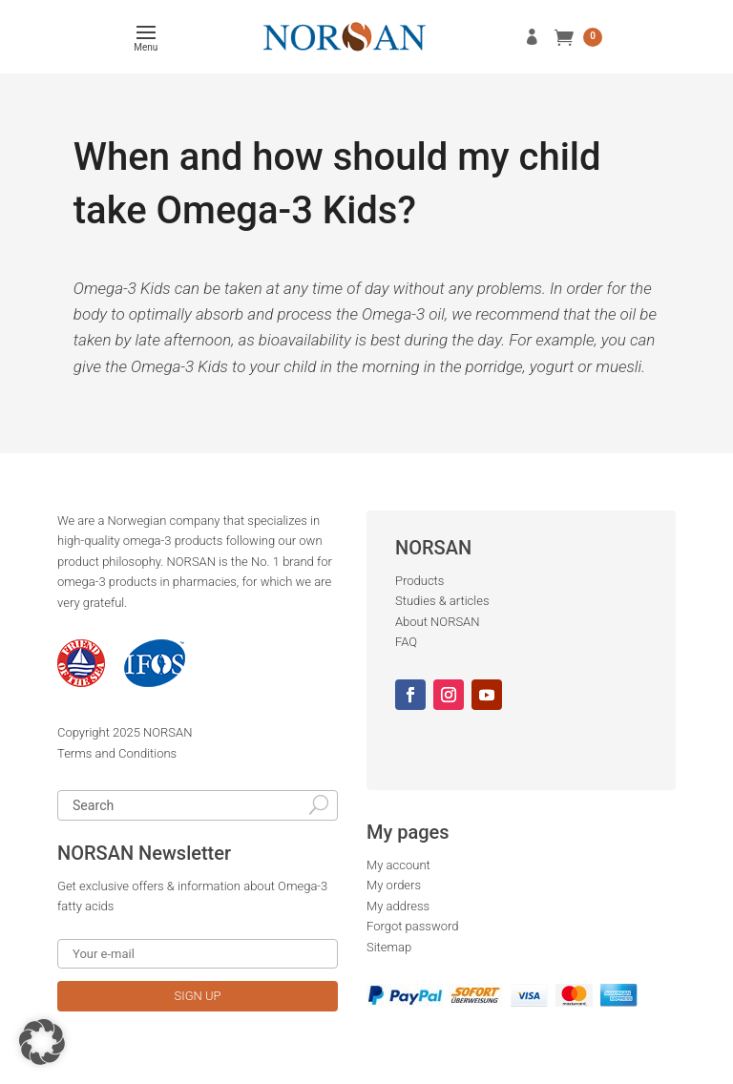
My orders (393, 885)
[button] (42, 1042)
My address (397, 906)
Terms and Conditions (117, 753)
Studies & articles (442, 601)
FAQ (406, 642)
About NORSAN (437, 622)
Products (419, 580)
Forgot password (412, 926)
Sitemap (388, 947)
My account (398, 865)
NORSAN (167, 732)
